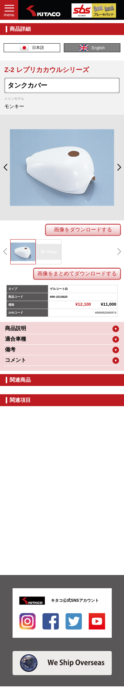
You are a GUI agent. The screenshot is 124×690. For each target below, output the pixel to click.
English (91, 48)
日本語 (32, 48)
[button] (5, 167)
